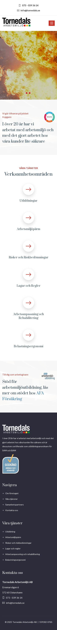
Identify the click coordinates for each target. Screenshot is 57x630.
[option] (28, 65)
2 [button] (30, 93)
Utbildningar (28, 201)
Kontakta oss (11, 510)
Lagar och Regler (28, 286)
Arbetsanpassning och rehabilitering (22, 554)
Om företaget (12, 493)
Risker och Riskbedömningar (28, 257)
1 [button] (27, 93)
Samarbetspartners (14, 504)
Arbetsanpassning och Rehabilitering (28, 316)
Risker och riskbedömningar (18, 543)
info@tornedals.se (30, 10)
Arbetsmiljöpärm (28, 229)
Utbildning (10, 531)
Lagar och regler (13, 548)
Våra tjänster (11, 499)
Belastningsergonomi (28, 346)
